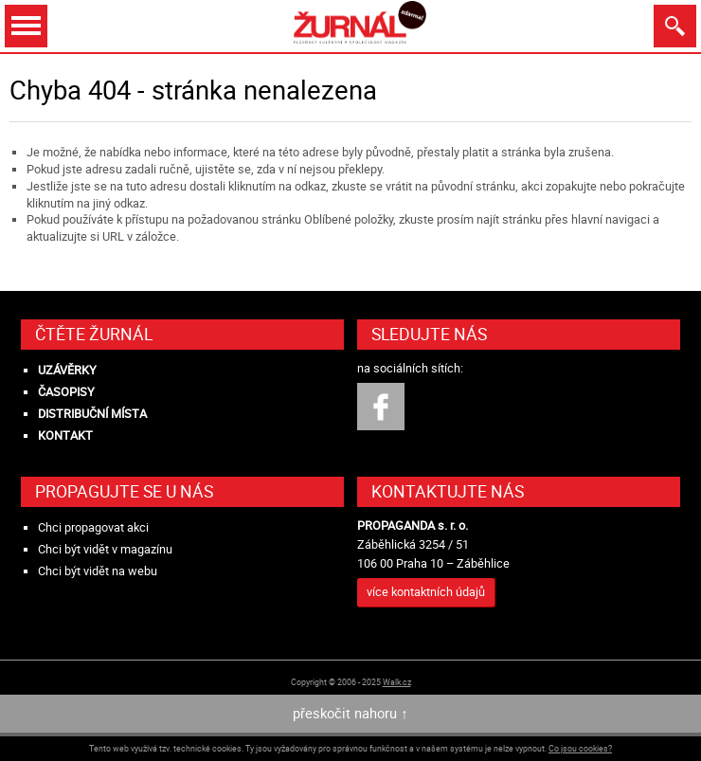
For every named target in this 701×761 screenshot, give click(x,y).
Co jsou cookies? (580, 748)
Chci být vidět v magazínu (105, 549)
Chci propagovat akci (93, 527)
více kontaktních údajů (426, 592)
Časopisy (66, 392)
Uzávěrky (67, 370)
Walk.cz (397, 682)
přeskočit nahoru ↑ (350, 713)
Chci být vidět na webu (97, 571)
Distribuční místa (92, 414)
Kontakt (65, 435)
